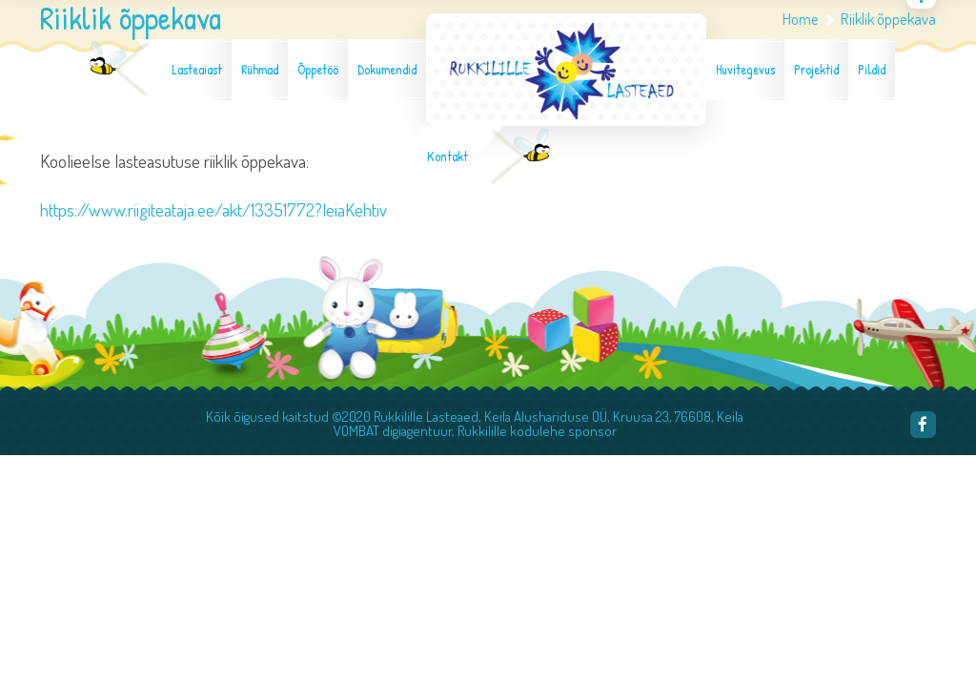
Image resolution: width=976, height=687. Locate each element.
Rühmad (260, 69)
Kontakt (447, 156)
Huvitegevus (745, 69)
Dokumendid (387, 69)
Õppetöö (318, 69)
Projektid (816, 69)
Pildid (871, 69)
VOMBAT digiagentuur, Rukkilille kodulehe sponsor (475, 431)
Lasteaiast (197, 69)
